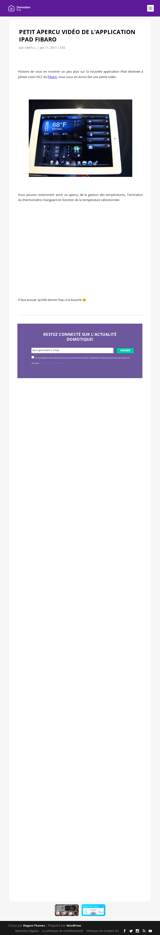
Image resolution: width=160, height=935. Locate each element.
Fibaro (52, 77)
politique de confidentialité (52, 363)
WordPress (74, 925)
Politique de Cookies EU (102, 931)
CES (62, 48)
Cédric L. (31, 48)
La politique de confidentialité (62, 931)
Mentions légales (27, 931)
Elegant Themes (34, 925)
